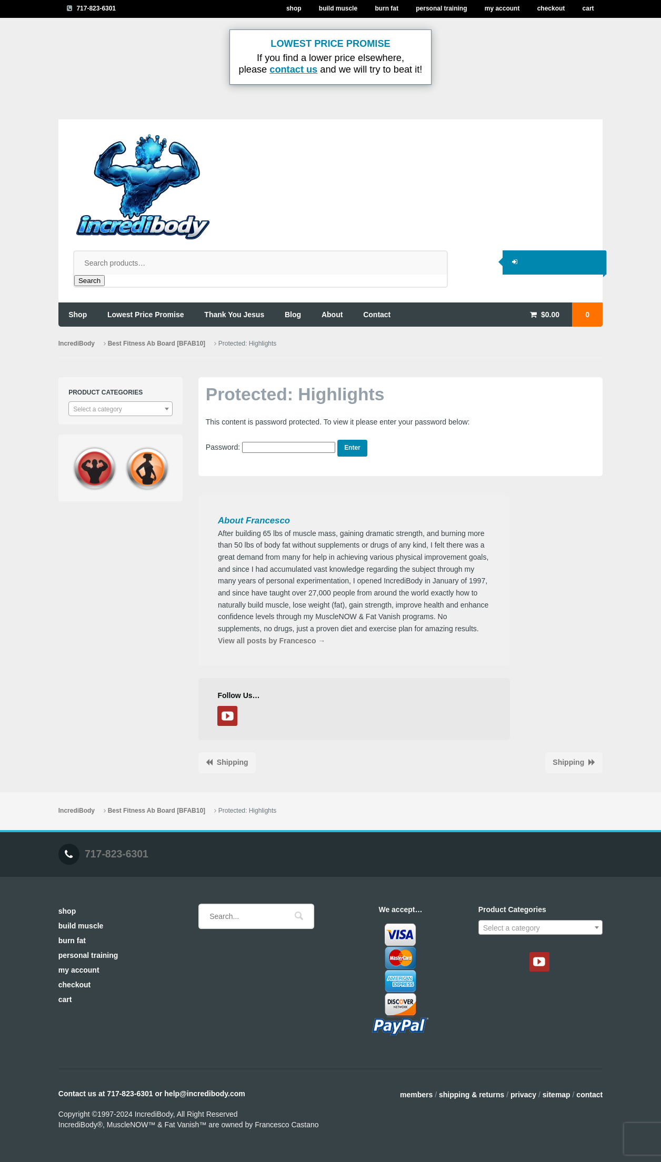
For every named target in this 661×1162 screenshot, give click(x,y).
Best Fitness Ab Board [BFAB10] (156, 343)
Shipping (232, 762)
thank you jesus (234, 314)
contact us (293, 69)
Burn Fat (386, 8)
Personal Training (441, 8)
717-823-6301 (96, 8)
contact (376, 314)
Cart (588, 8)
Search (89, 281)
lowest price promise (145, 314)
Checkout (551, 8)
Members (416, 1094)
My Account (502, 8)
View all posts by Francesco (271, 640)
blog (293, 314)
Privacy (523, 1094)
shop (77, 314)
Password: (270, 447)
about (332, 314)
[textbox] (120, 409)
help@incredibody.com (204, 1093)
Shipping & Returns (471, 1094)
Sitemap (556, 1094)
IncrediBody (76, 343)
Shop (294, 8)
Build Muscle (338, 8)
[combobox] (120, 408)
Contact (589, 1094)
